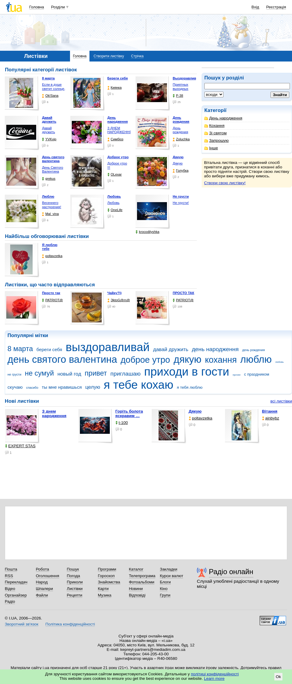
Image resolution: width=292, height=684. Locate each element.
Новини (136, 588)
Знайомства (109, 582)
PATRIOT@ (52, 300)
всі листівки (281, 401)
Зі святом (215, 133)
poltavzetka (52, 256)
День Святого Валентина (52, 169)
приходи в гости (186, 371)
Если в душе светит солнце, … (53, 88)
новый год (69, 374)
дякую (187, 359)
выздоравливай (107, 347)
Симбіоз (115, 139)
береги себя (49, 349)
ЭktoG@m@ (118, 300)
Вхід (255, 7)
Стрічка (137, 56)
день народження (215, 349)
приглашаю (125, 374)
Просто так (51, 293)
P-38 (178, 96)
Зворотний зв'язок (21, 624)
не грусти (14, 374)
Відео (10, 588)
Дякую (177, 163)
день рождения (253, 350)
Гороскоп (106, 576)
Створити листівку (109, 56)
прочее (237, 374)
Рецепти (74, 595)
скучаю (15, 387)
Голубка (180, 171)
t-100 (121, 422)
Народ (42, 582)
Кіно (164, 588)
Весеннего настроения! (51, 205)
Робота (42, 569)
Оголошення (47, 576)
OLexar (114, 174)
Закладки (168, 569)
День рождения (180, 130)
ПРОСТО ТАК (183, 293)
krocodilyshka (147, 232)
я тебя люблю (190, 387)
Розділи (58, 7)
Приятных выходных (180, 86)
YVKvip (49, 139)
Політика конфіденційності (70, 624)
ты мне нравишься (62, 387)
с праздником (256, 374)
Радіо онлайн (231, 572)
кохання (221, 360)
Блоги (165, 582)
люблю (256, 359)
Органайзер (16, 595)
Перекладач (16, 582)
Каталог (136, 569)
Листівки (75, 588)
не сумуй (39, 373)
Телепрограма (142, 576)
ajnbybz (270, 418)
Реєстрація (276, 7)
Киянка (114, 88)
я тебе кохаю (139, 384)
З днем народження (54, 413)
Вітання (270, 411)
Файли (42, 595)
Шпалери (44, 588)
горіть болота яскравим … (129, 413)
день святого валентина (62, 359)
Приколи (75, 582)
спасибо (32, 387)
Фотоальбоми (141, 582)
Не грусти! (181, 203)
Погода (73, 576)
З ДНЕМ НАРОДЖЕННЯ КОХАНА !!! (119, 132)
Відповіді (137, 595)
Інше (211, 148)
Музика (104, 595)
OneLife (115, 210)
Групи (165, 595)
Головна (36, 7)
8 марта (20, 349)
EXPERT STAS (20, 446)
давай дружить (170, 349)
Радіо (10, 601)
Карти (103, 588)
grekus (48, 179)
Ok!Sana (50, 96)
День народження (223, 118)
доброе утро (145, 360)
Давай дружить (48, 130)
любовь (279, 362)
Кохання (214, 125)
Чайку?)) (114, 293)
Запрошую (216, 140)
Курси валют (171, 576)
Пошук (73, 569)
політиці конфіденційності (215, 674)
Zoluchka (181, 139)
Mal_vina (50, 214)
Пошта (11, 569)
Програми (107, 569)
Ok (278, 676)
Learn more (214, 678)
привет (96, 373)
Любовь (113, 203)
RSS (9, 576)
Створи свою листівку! (225, 183)
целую (92, 387)
